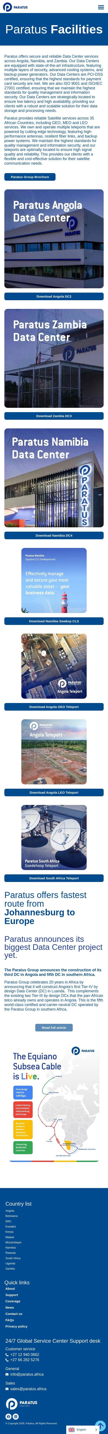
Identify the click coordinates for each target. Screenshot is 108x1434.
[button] (101, 7)
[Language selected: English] (82, 1430)
